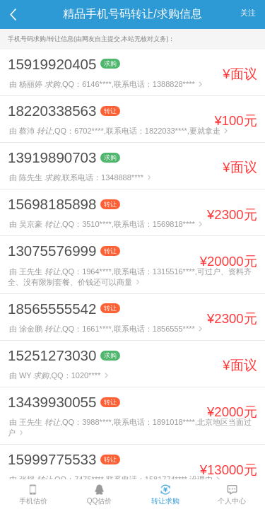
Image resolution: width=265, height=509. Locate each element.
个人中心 (232, 494)
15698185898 (52, 204)
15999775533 (52, 459)
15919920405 (52, 64)
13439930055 (52, 402)
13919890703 (52, 157)
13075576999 (52, 250)
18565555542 (52, 308)
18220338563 (52, 111)
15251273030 (52, 355)
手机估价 (33, 494)
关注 (248, 12)
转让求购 (165, 494)
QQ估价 (99, 494)
